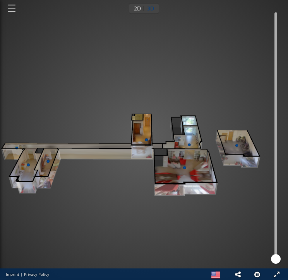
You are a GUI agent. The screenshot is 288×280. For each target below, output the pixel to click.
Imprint (12, 274)
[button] (237, 274)
